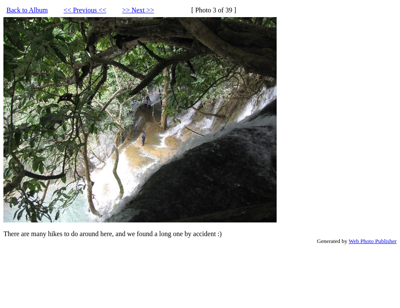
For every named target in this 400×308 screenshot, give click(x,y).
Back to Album (27, 10)
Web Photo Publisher (373, 241)
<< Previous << (85, 10)
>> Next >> (138, 10)
